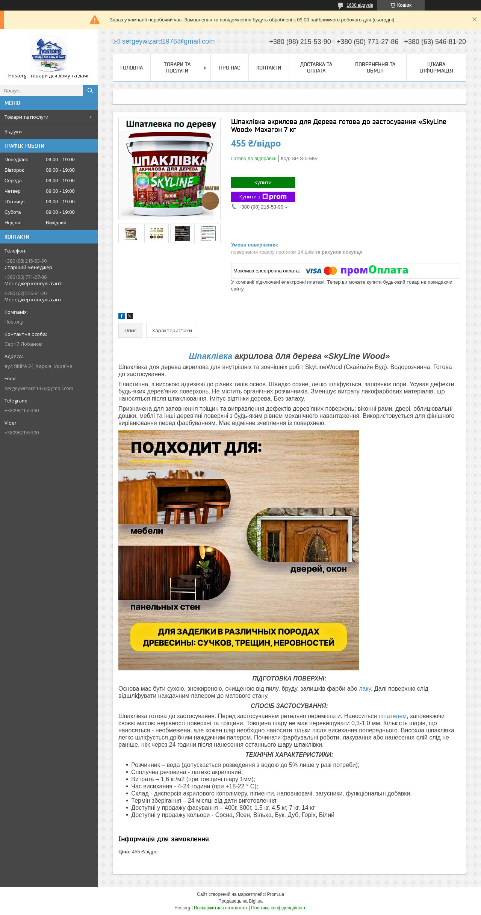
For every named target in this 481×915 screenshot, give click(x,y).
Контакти (268, 68)
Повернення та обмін (375, 67)
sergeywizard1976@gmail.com (39, 388)
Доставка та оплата (316, 67)
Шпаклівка (210, 356)
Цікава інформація (436, 67)
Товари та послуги (26, 116)
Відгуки (13, 131)
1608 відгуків (359, 5)
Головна (131, 68)
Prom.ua (275, 894)
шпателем (393, 716)
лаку (365, 688)
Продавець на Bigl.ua (240, 901)
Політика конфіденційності (279, 907)
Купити (263, 182)
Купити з (263, 196)
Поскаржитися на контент (220, 907)
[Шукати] (90, 90)
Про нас (229, 68)
